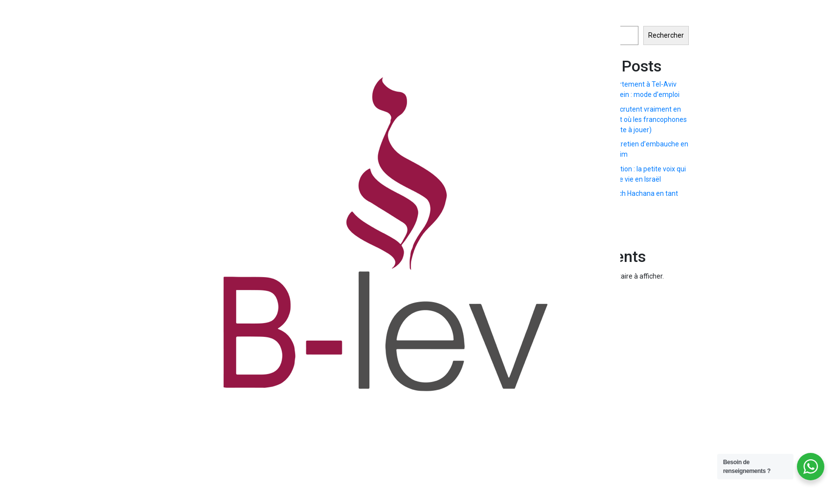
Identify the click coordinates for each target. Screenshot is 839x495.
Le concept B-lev (720, 247)
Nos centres (783, 241)
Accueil (662, 235)
